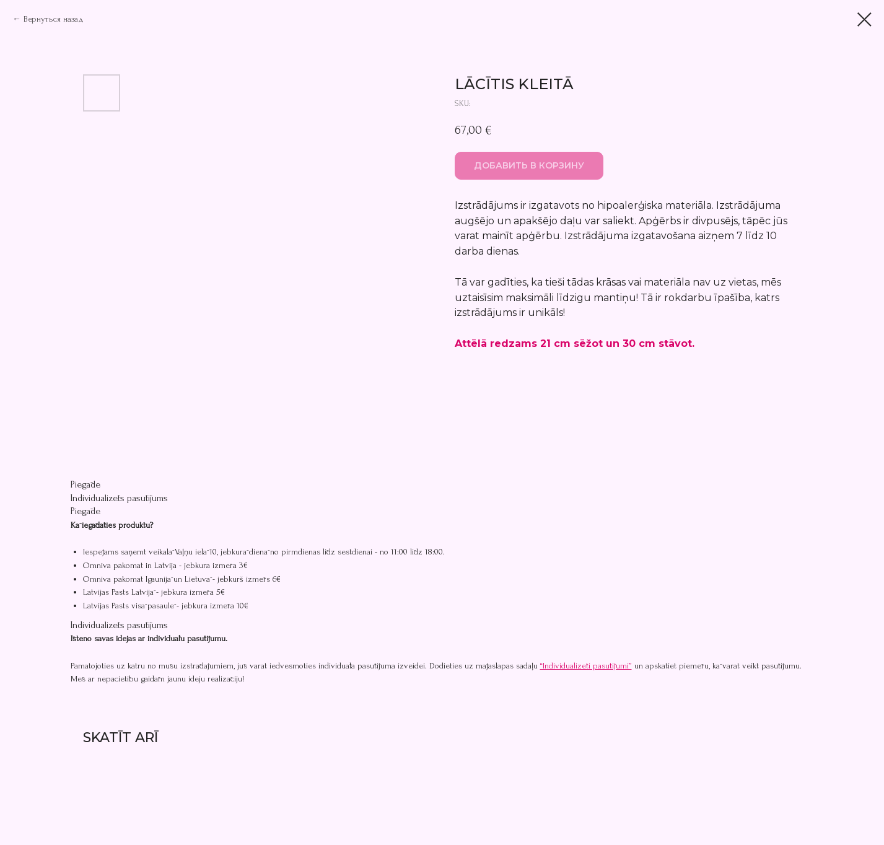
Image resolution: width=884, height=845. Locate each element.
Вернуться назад (54, 19)
